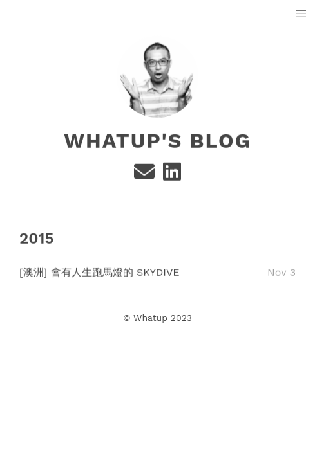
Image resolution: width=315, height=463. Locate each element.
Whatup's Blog (157, 141)
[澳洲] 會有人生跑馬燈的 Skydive (99, 272)
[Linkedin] (172, 176)
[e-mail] (146, 176)
